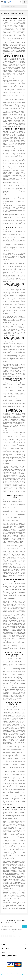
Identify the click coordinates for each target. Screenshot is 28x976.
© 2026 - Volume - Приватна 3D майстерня (12, 974)
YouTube (10, 936)
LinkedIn (19, 936)
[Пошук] (14, 6)
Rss (6, 936)
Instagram (15, 936)
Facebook (2, 936)
